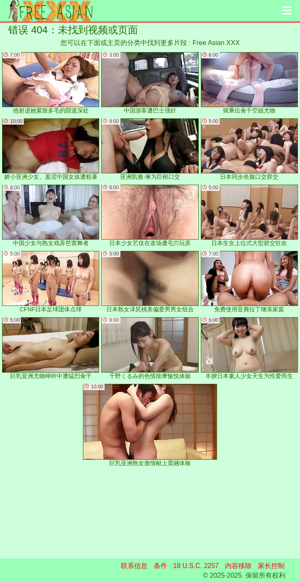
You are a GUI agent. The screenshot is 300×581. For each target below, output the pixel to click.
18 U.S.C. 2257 (196, 565)
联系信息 (134, 565)
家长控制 (271, 565)
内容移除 (238, 565)
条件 (160, 565)
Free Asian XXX (216, 42)
